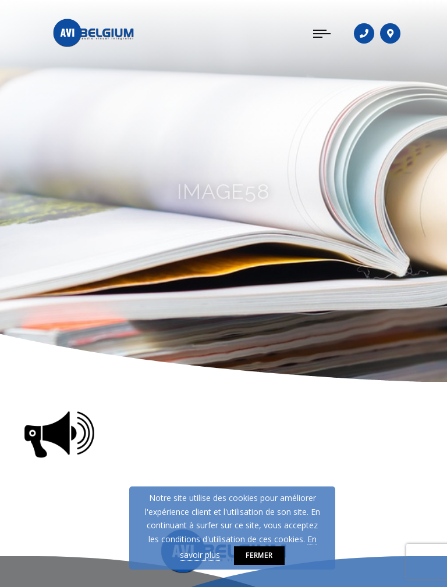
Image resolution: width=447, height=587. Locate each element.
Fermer (260, 555)
